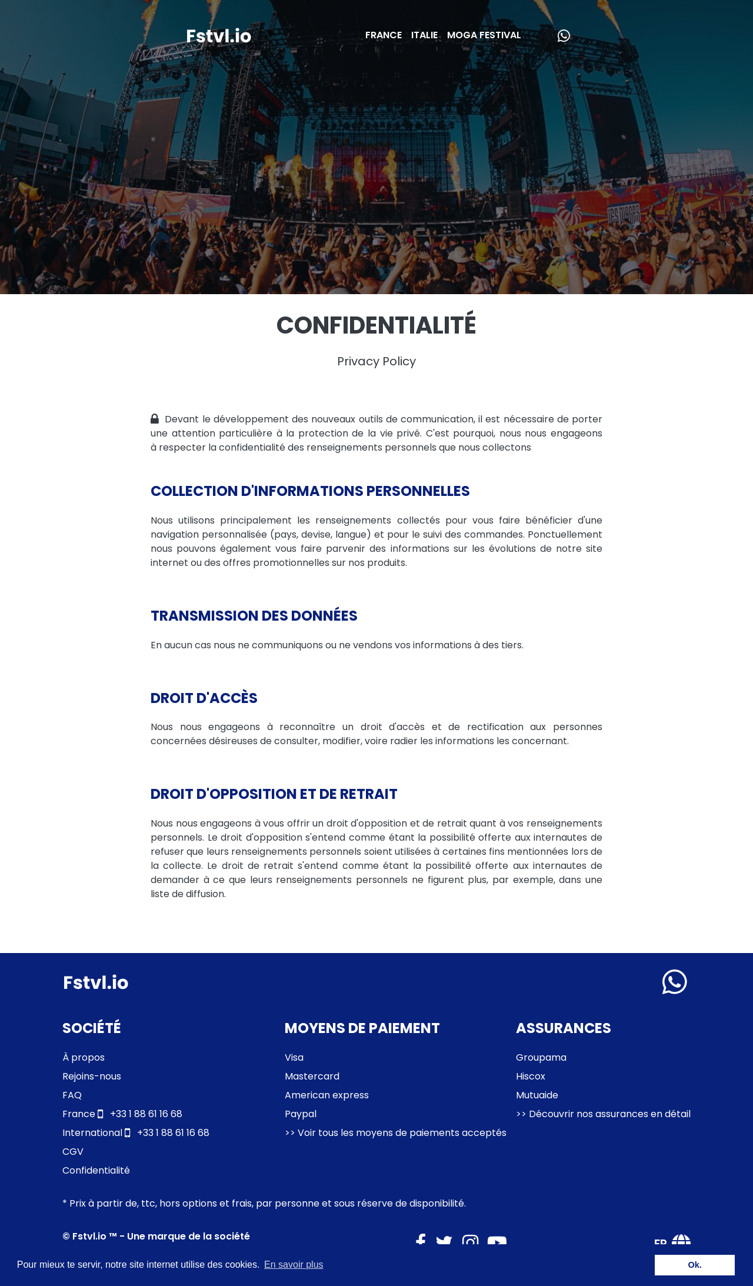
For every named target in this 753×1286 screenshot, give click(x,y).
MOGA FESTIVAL (484, 35)
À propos (83, 1057)
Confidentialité (96, 1170)
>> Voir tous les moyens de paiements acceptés (396, 1133)
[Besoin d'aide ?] (561, 35)
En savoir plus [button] (294, 1265)
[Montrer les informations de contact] (675, 982)
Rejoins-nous (91, 1076)
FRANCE (383, 35)
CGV (73, 1151)
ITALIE (424, 35)
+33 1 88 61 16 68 (122, 1114)
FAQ (72, 1095)
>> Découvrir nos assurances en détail (603, 1114)
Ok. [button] (695, 1265)
